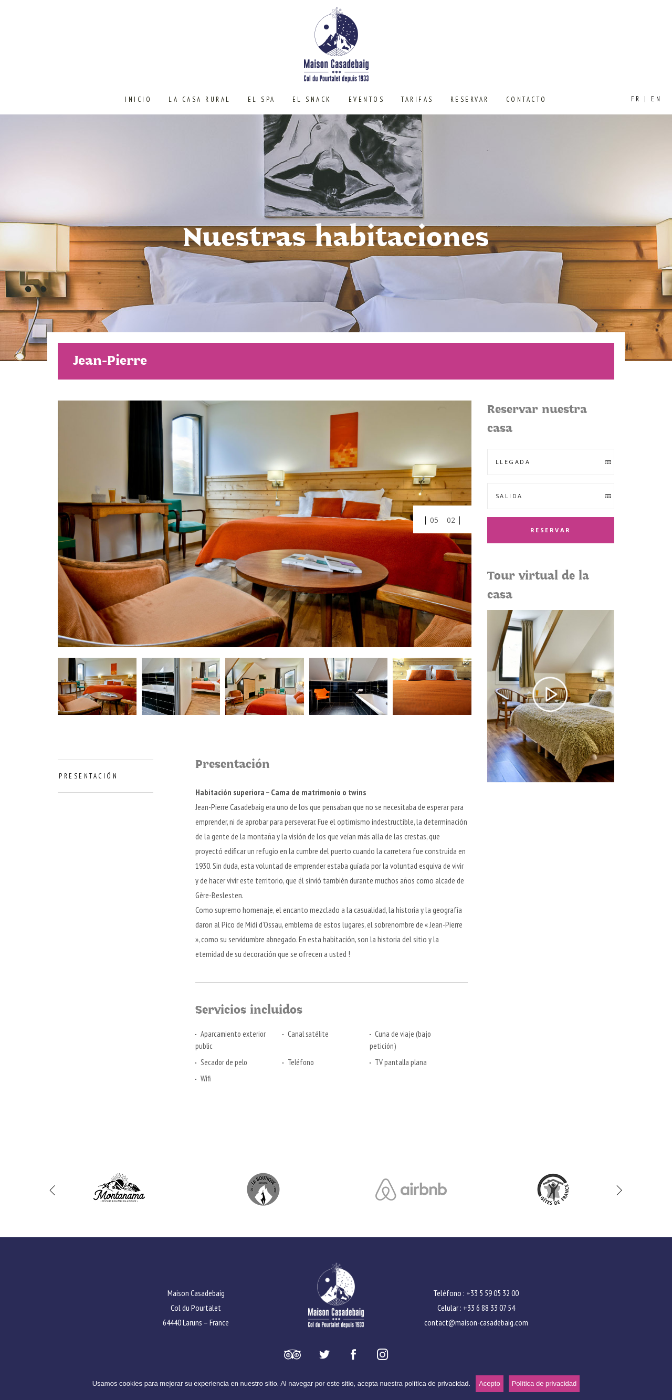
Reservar (550, 530)
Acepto (489, 1383)
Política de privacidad (544, 1383)
